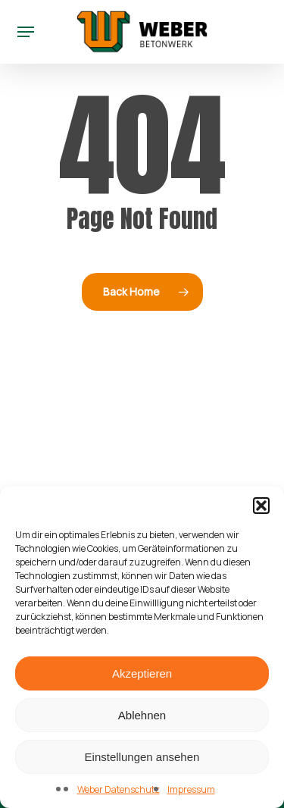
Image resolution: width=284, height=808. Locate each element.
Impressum (191, 789)
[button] (261, 505)
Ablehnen (142, 715)
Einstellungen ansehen (142, 756)
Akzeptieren (142, 673)
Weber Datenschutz (118, 789)
